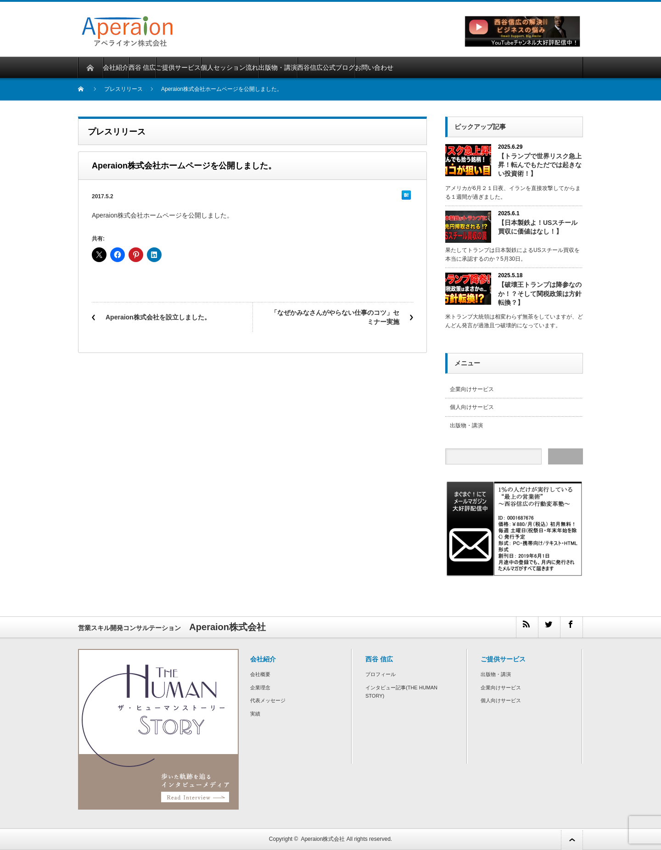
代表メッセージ (268, 700)
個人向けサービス (472, 407)
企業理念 (260, 687)
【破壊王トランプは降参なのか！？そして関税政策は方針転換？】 (540, 293)
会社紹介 (116, 67)
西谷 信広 (142, 67)
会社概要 (260, 674)
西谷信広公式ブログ (326, 67)
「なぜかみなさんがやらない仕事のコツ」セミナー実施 (335, 317)
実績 (255, 713)
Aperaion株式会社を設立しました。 (158, 317)
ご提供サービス (178, 67)
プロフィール (380, 674)
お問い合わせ (374, 67)
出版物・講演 (277, 67)
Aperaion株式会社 (323, 839)
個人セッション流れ (229, 67)
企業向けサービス (472, 389)
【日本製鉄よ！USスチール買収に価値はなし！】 (537, 227)
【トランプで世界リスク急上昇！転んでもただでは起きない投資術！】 (540, 164)
